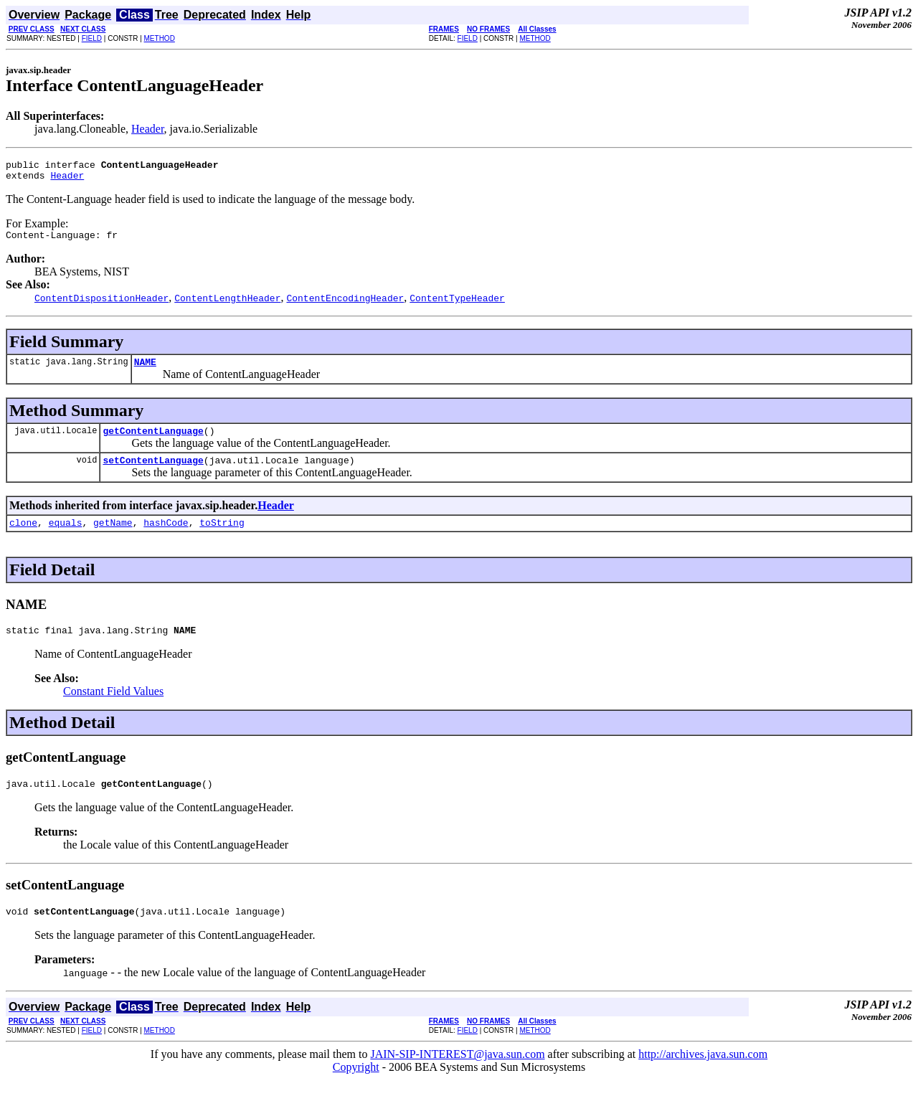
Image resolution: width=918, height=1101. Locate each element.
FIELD (92, 38)
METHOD (159, 38)
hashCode (165, 537)
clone (23, 537)
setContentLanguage (153, 472)
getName (113, 537)
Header (147, 129)
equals (65, 537)
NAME (145, 370)
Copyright (356, 1088)
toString (221, 537)
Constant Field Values (113, 708)
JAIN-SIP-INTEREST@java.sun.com (457, 1075)
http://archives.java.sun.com (702, 1075)
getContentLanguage (153, 441)
